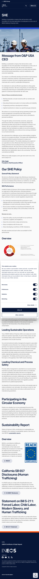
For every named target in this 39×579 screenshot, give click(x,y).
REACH (8, 461)
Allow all (19, 310)
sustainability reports (14, 433)
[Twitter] (9, 557)
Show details (30, 305)
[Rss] (12, 557)
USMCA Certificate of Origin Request (12, 544)
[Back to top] (35, 575)
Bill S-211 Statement (11, 527)
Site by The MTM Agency (7, 574)
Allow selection (19, 315)
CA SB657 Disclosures (12, 493)
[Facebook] (3, 557)
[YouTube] (6, 557)
